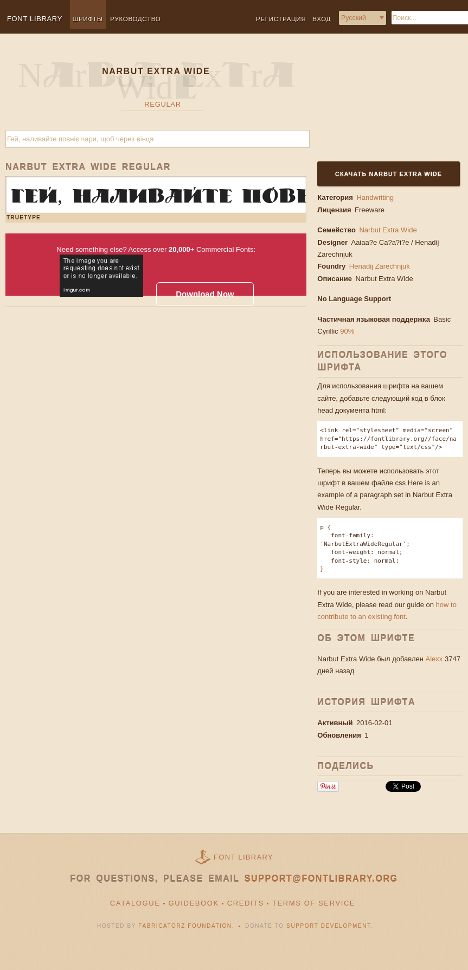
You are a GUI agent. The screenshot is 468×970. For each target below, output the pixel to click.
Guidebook (194, 903)
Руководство (135, 18)
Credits (245, 903)
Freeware (369, 210)
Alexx (434, 659)
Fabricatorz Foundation (185, 926)
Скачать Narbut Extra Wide (388, 174)
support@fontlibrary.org (321, 878)
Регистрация (281, 18)
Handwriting (375, 197)
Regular (162, 104)
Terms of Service (313, 903)
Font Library (243, 857)
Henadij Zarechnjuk (380, 266)
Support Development (328, 926)
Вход (321, 18)
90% (347, 331)
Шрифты (88, 18)
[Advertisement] (384, 104)
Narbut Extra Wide (387, 230)
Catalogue (135, 903)
